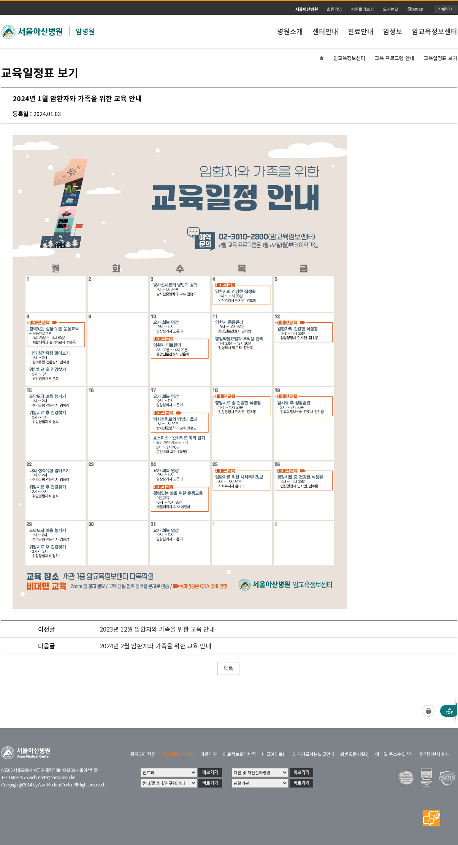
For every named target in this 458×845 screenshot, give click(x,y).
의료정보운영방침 (239, 754)
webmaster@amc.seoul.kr (51, 777)
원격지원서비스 (434, 754)
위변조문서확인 (354, 754)
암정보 (393, 31)
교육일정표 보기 (440, 58)
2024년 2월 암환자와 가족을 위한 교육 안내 (155, 645)
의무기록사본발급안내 (313, 754)
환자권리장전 (142, 754)
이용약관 (208, 754)
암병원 (85, 31)
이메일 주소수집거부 (394, 754)
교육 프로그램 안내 (394, 58)
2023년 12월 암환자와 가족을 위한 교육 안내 (157, 628)
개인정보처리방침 (178, 754)
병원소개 (290, 31)
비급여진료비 (274, 754)
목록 (228, 668)
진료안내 (361, 31)
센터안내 (325, 31)
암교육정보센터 (434, 31)
